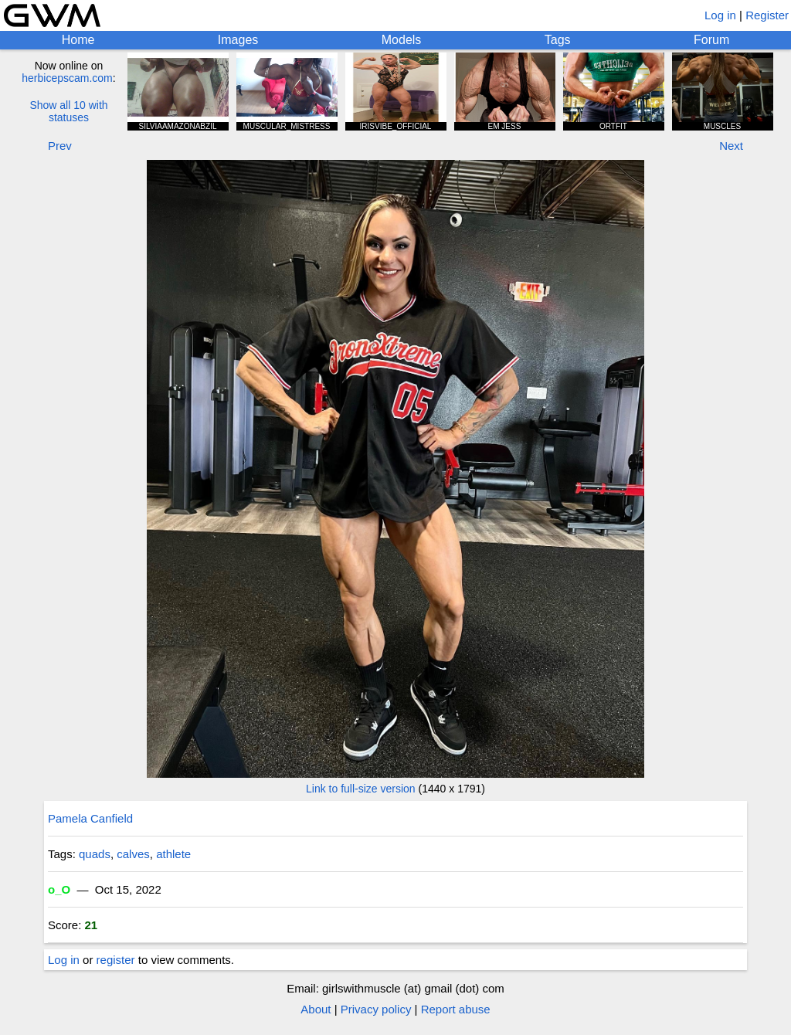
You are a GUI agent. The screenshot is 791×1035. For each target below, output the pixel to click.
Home (78, 39)
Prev (60, 145)
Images (238, 39)
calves (133, 853)
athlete (173, 853)
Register (767, 15)
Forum (711, 39)
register (116, 959)
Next (731, 145)
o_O (59, 889)
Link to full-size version (361, 788)
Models (402, 39)
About (315, 1009)
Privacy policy (376, 1009)
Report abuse (456, 1009)
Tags (558, 39)
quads (94, 853)
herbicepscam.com (67, 78)
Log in (720, 15)
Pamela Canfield (90, 818)
